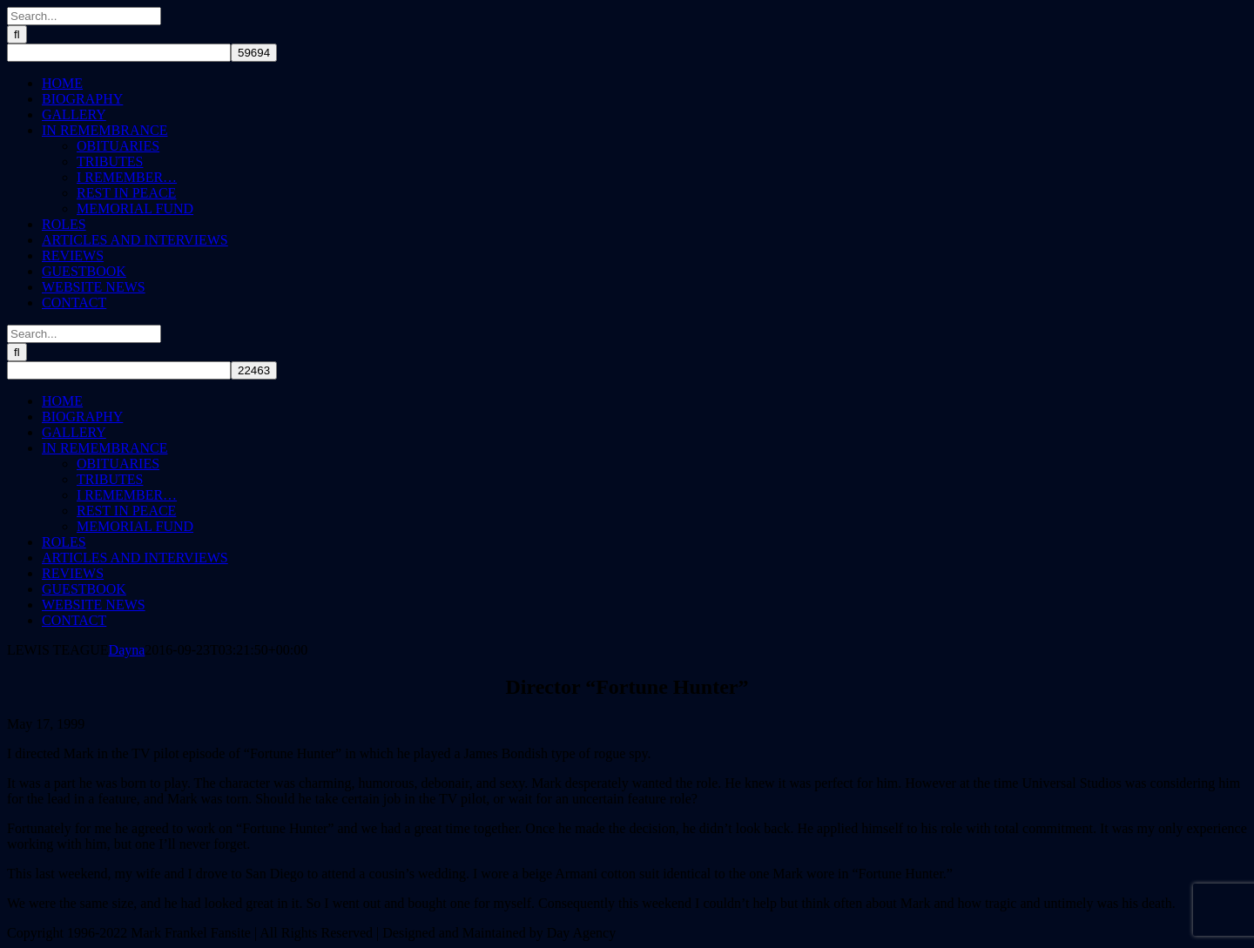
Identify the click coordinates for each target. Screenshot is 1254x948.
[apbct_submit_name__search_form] (254, 53)
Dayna (127, 649)
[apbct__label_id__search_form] (119, 53)
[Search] (17, 34)
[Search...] (84, 16)
